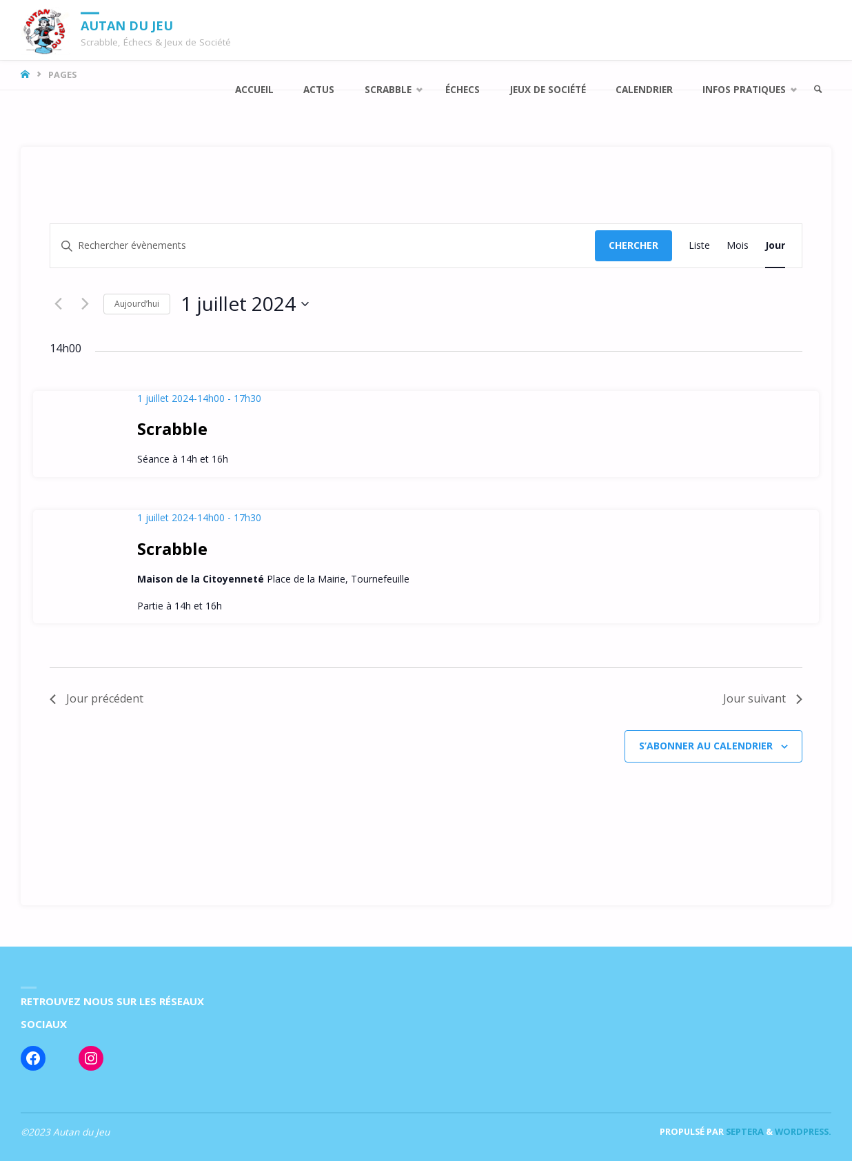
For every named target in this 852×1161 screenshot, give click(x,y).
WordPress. (803, 1131)
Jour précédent (96, 698)
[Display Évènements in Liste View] (699, 245)
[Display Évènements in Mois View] (738, 245)
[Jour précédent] (58, 304)
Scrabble (172, 428)
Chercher (633, 245)
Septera (744, 1131)
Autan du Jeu (127, 25)
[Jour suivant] (85, 304)
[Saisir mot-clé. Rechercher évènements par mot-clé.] (322, 245)
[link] (818, 90)
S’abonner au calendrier (706, 745)
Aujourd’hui (136, 304)
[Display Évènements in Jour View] (775, 245)
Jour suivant (762, 698)
